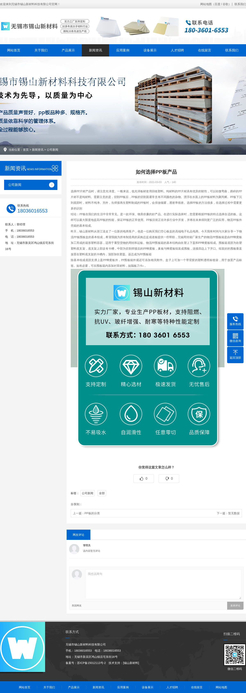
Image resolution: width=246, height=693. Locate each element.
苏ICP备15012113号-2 (91, 663)
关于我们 (41, 50)
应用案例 (122, 50)
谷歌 (225, 4)
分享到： (76, 504)
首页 (26, 149)
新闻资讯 (95, 50)
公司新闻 (52, 149)
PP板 (143, 202)
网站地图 (206, 4)
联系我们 (240, 4)
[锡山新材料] (131, 663)
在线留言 (204, 50)
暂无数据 (234, 513)
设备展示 (150, 50)
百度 (217, 4)
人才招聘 (177, 50)
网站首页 (13, 50)
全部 (102, 493)
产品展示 (68, 50)
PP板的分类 (92, 513)
